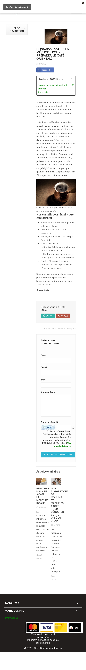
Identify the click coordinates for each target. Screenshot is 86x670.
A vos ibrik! (43, 92)
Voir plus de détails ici (62, 444)
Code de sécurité (49, 422)
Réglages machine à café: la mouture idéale (41, 496)
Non (63, 316)
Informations (11, 617)
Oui (48, 316)
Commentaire (48, 392)
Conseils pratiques (66, 328)
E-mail (44, 367)
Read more (39, 556)
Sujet (43, 379)
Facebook (43, 69)
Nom (43, 355)
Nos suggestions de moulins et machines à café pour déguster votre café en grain (56, 504)
